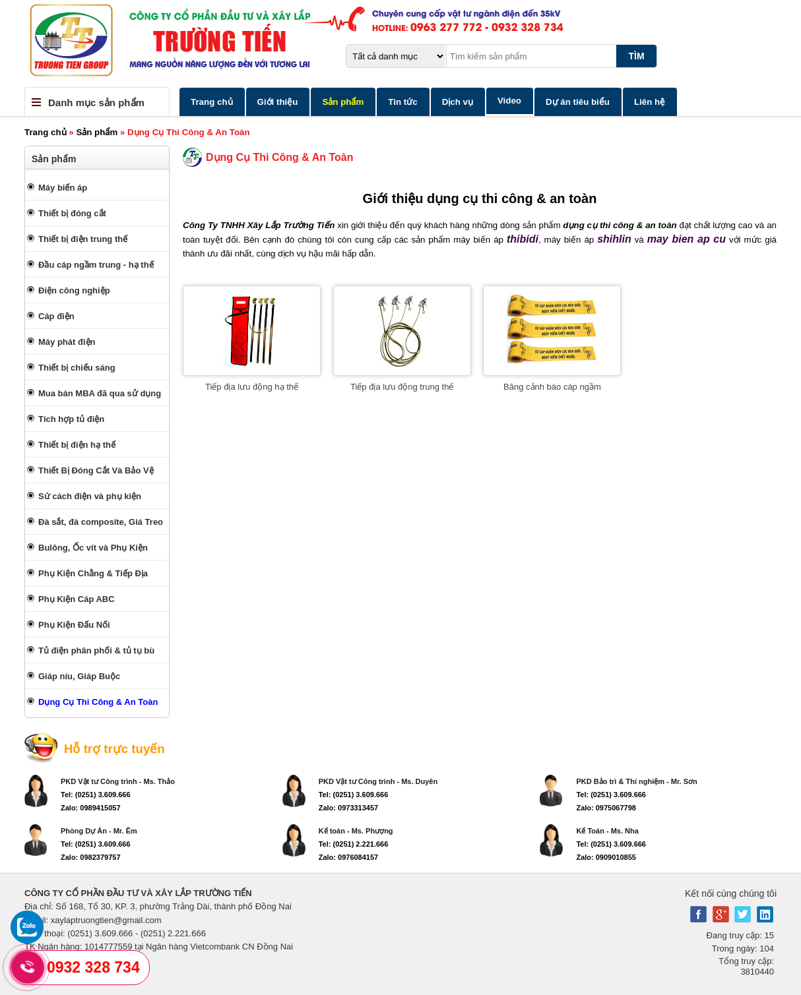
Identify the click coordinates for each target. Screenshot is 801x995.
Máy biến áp (62, 188)
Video (509, 101)
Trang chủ (212, 102)
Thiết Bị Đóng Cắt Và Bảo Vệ (96, 470)
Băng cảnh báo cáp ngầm (552, 387)
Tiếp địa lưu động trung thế (401, 387)
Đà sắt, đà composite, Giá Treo (100, 522)
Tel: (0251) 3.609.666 (96, 795)
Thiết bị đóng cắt (72, 213)
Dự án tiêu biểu (578, 102)
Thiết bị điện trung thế (82, 239)
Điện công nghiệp (74, 290)
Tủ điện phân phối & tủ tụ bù (96, 650)
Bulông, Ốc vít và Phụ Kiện (93, 548)
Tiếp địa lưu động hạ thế (251, 387)
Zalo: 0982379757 (91, 857)
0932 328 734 (93, 967)
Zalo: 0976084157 (349, 857)
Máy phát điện (66, 342)
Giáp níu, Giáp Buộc (79, 676)
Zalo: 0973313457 (349, 808)
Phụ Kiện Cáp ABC (76, 599)
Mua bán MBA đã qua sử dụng (99, 393)
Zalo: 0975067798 (606, 808)
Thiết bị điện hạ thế (76, 445)
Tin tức (402, 102)
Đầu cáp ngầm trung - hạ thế (96, 265)
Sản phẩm (343, 102)
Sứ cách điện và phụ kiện (89, 496)
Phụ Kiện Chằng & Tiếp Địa (93, 573)
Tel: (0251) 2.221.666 (354, 844)
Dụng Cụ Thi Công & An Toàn (98, 702)
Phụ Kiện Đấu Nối (74, 625)
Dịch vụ (457, 102)
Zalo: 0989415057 (91, 808)
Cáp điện (56, 316)
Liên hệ (649, 102)
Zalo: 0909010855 (606, 857)
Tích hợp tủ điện (71, 419)
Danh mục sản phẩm (96, 102)
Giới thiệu (277, 102)
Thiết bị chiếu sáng (76, 368)
